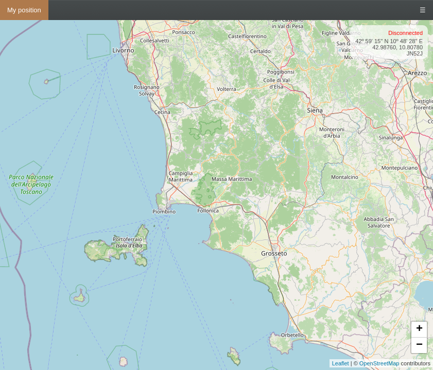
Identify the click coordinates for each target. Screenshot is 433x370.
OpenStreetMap (379, 363)
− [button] (419, 345)
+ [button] (419, 329)
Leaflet (340, 363)
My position (24, 10)
